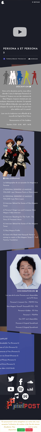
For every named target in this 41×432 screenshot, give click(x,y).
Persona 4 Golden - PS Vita (28, 310)
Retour (36, 2)
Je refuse (29, 430)
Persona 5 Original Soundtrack (27, 327)
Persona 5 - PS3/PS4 (30, 315)
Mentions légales (22, 427)
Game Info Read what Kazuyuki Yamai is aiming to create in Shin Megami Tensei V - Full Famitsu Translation (20, 237)
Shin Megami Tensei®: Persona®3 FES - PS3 (22, 306)
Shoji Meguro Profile (12, 230)
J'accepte (21, 430)
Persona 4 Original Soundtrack (27, 323)
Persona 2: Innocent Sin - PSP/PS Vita (24, 302)
